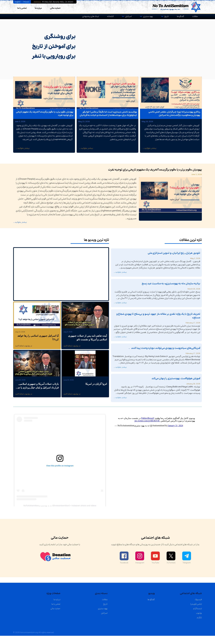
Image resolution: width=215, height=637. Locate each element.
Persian (27, 2)
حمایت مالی (55, 8)
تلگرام (199, 618)
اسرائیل (128, 16)
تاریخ (166, 16)
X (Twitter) (171, 559)
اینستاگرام (197, 609)
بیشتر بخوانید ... (22, 149)
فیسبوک (198, 600)
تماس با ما (22, 8)
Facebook (124, 559)
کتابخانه (110, 16)
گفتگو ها (180, 16)
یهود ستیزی (148, 16)
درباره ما (38, 8)
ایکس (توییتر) (196, 605)
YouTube (155, 559)
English (18, 2)
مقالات (195, 16)
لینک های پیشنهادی (90, 16)
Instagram (139, 559)
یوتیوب (199, 614)
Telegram (186, 559)
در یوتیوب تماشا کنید (23, 347)
